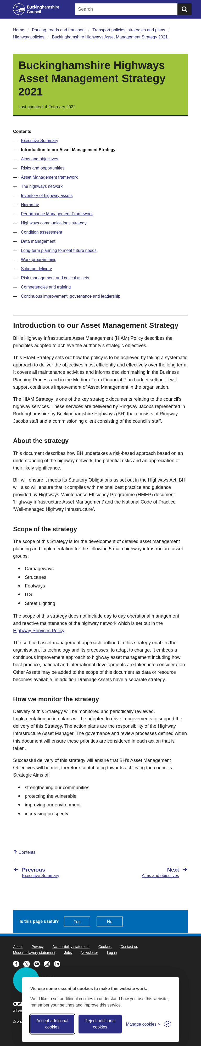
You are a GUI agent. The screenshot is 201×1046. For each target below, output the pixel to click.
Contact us (129, 947)
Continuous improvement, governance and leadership (70, 296)
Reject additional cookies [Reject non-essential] (100, 1024)
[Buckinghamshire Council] (36, 9)
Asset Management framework (49, 177)
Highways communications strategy (54, 223)
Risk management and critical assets (55, 278)
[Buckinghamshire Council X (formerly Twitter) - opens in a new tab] (28, 963)
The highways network (42, 186)
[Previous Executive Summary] (54, 872)
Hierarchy (30, 204)
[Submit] (184, 9)
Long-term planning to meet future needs (59, 250)
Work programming (39, 259)
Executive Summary (39, 140)
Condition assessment (41, 232)
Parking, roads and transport (58, 30)
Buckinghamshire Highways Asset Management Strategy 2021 (110, 37)
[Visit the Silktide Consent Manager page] (167, 1024)
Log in (112, 953)
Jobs (68, 953)
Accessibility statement (71, 947)
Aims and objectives (39, 159)
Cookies (105, 947)
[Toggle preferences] (143, 1024)
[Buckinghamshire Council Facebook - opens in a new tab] (18, 963)
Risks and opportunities (42, 168)
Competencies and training (46, 287)
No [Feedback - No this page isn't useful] (109, 921)
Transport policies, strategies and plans (128, 30)
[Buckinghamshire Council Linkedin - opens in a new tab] (58, 963)
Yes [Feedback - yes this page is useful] (77, 921)
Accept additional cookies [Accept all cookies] (52, 1024)
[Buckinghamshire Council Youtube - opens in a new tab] (39, 963)
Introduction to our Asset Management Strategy (68, 150)
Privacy (37, 947)
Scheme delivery (36, 269)
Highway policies (28, 37)
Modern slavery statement (34, 953)
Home (18, 30)
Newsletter (89, 953)
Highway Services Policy (38, 630)
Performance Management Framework (57, 214)
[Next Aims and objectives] (146, 872)
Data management (38, 241)
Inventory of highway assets (46, 195)
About (18, 947)
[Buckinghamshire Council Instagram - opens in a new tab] (49, 963)
